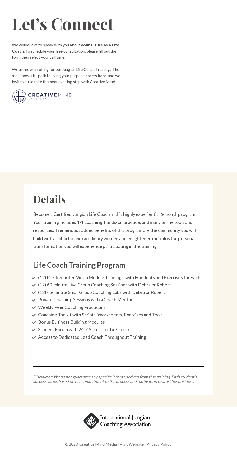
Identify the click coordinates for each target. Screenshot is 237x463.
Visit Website (132, 444)
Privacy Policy (158, 444)
